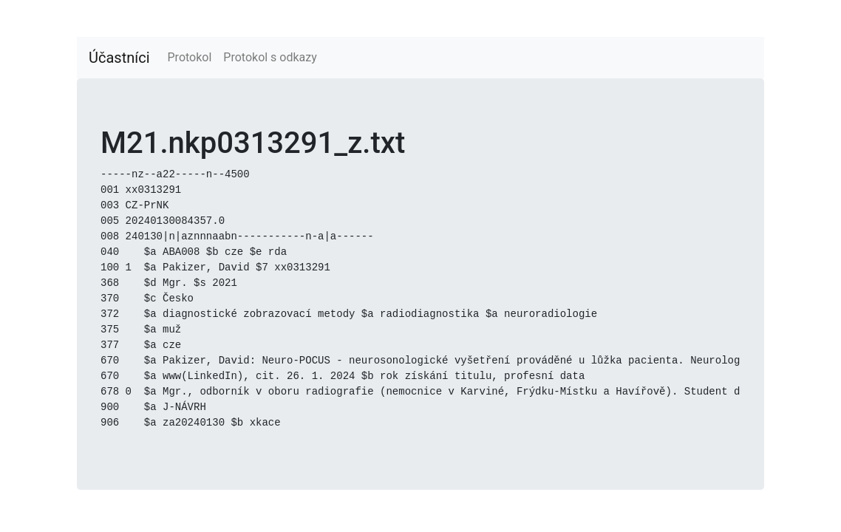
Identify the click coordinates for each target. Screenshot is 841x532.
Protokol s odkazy (269, 57)
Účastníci (119, 57)
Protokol (190, 57)
